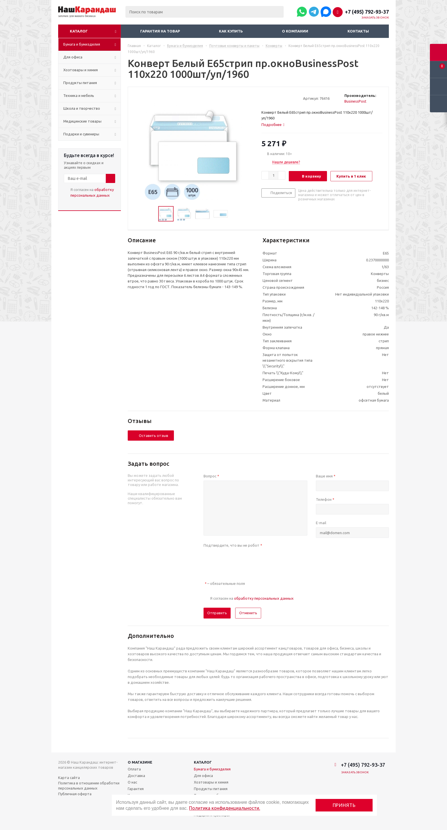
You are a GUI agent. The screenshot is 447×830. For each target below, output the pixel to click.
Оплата (134, 769)
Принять (344, 805)
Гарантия (136, 789)
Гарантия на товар (160, 31)
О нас (132, 782)
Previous (151, 214)
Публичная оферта (75, 794)
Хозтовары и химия (211, 782)
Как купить (231, 31)
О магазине (140, 762)
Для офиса (203, 776)
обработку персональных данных (264, 598)
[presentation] (247, 561)
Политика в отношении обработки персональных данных (88, 785)
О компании (295, 31)
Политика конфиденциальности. (224, 808)
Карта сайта (69, 778)
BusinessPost (355, 101)
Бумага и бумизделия (212, 769)
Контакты (358, 31)
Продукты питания (210, 789)
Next (235, 214)
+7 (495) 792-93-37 (367, 11)
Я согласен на (92, 192)
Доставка (136, 776)
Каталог (79, 31)
